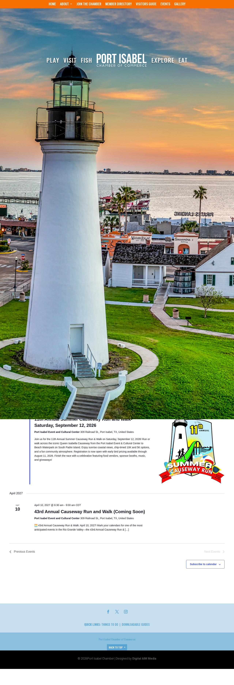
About (64, 4)
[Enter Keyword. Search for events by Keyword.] (89, 466)
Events (165, 4)
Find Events (179, 465)
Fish (86, 60)
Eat (183, 60)
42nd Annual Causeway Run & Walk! (72, 682)
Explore (162, 60)
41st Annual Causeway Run (63, 511)
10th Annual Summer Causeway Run (72, 596)
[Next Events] (15, 481)
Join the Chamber (88, 4)
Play (52, 60)
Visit (70, 60)
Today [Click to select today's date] (25, 481)
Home (52, 4)
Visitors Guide (146, 4)
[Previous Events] (11, 481)
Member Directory (118, 4)
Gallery (180, 4)
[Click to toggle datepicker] (46, 481)
